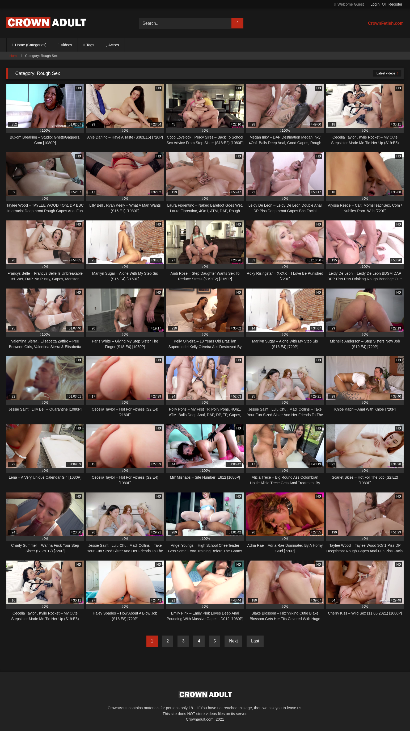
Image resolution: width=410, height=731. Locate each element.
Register (395, 4)
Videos (66, 45)
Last (255, 641)
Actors (113, 45)
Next (233, 641)
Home (14, 56)
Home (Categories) (31, 45)
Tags (90, 45)
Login (374, 4)
